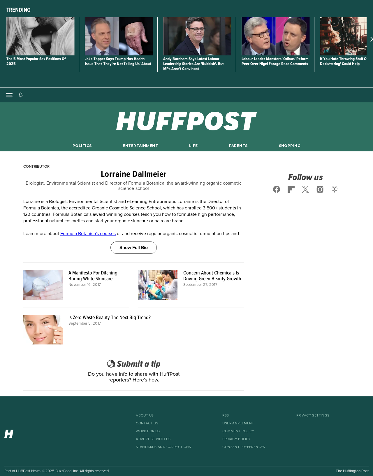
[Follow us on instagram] (320, 189)
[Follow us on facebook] (276, 189)
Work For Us (148, 431)
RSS (225, 415)
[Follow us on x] (305, 189)
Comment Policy (238, 431)
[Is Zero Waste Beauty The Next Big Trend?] (43, 329)
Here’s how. (146, 380)
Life (193, 146)
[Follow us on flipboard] (291, 189)
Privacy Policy (236, 439)
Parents (238, 146)
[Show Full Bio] (133, 241)
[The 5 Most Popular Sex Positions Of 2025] (40, 36)
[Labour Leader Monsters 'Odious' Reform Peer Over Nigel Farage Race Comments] (275, 36)
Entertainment (140, 146)
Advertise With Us (153, 439)
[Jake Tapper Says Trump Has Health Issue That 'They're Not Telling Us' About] (119, 36)
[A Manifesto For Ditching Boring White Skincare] (43, 285)
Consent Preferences (243, 447)
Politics (82, 146)
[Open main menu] (9, 95)
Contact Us (147, 423)
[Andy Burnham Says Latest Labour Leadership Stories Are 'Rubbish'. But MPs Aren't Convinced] (197, 36)
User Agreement (238, 423)
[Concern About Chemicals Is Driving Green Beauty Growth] (157, 285)
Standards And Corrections (163, 447)
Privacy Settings (312, 415)
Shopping (289, 146)
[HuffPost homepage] (30, 432)
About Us (145, 415)
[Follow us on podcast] (334, 189)
